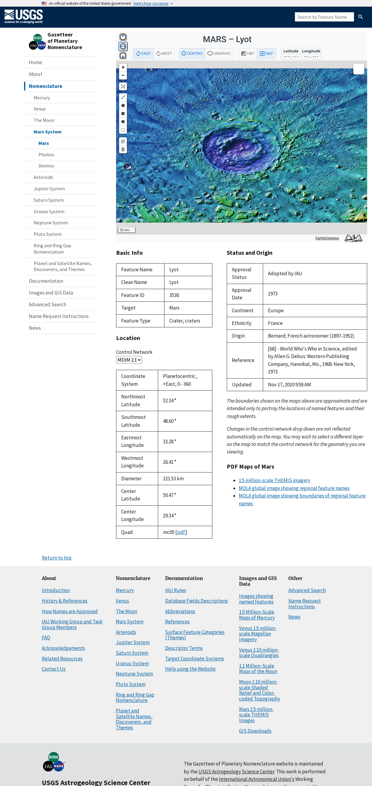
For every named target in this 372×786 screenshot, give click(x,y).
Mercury (42, 98)
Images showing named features (256, 599)
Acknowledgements (63, 648)
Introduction (56, 590)
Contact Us (54, 669)
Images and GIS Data (51, 292)
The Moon (44, 120)
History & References (65, 600)
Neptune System (51, 223)
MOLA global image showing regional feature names (294, 488)
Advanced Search (47, 304)
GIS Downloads (255, 731)
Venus (40, 109)
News (35, 328)
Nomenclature (45, 86)
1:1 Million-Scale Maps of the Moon (258, 669)
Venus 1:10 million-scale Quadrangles (259, 653)
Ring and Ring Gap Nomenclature (52, 248)
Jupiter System (49, 189)
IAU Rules (175, 590)
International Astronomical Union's (256, 779)
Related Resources (62, 658)
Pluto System (48, 234)
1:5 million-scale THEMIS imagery (274, 480)
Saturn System (49, 200)
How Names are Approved (70, 611)
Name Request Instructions (59, 316)
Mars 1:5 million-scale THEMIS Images (256, 715)
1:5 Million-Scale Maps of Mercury (257, 615)
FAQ (46, 637)
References (177, 621)
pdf (181, 532)
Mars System (48, 132)
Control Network (134, 352)
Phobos (46, 154)
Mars (43, 143)
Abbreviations (180, 611)
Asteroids (43, 177)
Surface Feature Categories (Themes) (195, 635)
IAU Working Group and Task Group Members (72, 624)
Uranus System (49, 211)
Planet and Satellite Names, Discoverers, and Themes (63, 266)
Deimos (46, 166)
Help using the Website (190, 669)
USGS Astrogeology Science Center (236, 771)
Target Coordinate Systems (194, 658)
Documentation (46, 281)
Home (35, 62)
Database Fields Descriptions (196, 600)
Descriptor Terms (184, 648)
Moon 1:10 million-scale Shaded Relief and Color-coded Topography (259, 690)
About (35, 74)
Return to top (57, 557)
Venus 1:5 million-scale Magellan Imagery (258, 634)
